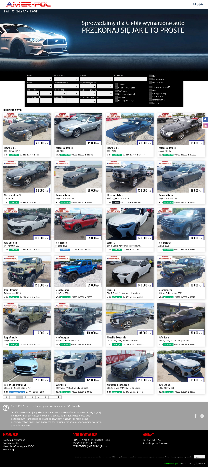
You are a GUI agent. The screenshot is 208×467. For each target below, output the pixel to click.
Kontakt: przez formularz (156, 443)
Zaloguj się (197, 4)
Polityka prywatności (14, 440)
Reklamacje (9, 449)
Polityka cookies (11, 443)
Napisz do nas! (176, 463)
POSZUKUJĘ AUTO (20, 11)
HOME (6, 11)
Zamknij (199, 457)
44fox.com (199, 463)
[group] (104, 43)
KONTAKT (34, 11)
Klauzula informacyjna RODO (18, 446)
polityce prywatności (185, 457)
